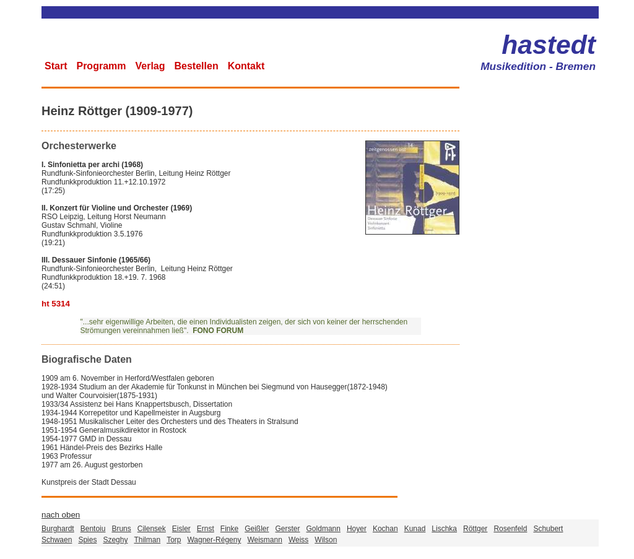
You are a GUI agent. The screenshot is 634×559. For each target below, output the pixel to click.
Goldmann (323, 528)
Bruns (121, 528)
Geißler (257, 528)
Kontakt (246, 66)
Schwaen (56, 539)
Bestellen (197, 66)
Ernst (205, 528)
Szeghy (115, 539)
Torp (174, 539)
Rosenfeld (510, 528)
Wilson (326, 539)
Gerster (288, 528)
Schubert (548, 528)
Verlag (150, 66)
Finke (229, 528)
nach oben (60, 514)
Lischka (444, 528)
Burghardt (57, 528)
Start (56, 66)
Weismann (264, 539)
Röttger (475, 528)
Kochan (385, 528)
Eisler (181, 528)
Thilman (147, 539)
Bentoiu (93, 528)
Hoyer (357, 528)
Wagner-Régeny (214, 539)
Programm (101, 66)
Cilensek (151, 528)
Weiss (298, 539)
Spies (87, 539)
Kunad (415, 528)
